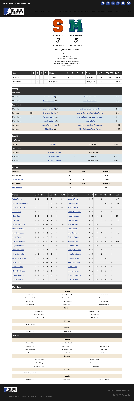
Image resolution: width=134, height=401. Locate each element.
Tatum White (98, 113)
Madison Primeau (54, 152)
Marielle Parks (73, 233)
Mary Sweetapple (49, 121)
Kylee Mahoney (97, 117)
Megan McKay (73, 271)
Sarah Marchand (18, 229)
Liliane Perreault (49, 97)
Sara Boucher (83, 109)
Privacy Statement (45, 396)
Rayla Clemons (17, 237)
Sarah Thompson (96, 125)
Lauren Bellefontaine (85, 113)
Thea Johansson (90, 97)
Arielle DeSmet (17, 180)
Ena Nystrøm (17, 188)
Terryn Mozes (17, 267)
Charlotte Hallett (49, 113)
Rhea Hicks (49, 129)
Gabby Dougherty (19, 258)
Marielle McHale (18, 241)
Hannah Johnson (18, 271)
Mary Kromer (73, 224)
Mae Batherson (83, 125)
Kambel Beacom (18, 275)
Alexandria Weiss (74, 275)
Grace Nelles (72, 229)
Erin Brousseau (18, 233)
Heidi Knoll (16, 216)
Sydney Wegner (74, 237)
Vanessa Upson (48, 101)
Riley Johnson (73, 245)
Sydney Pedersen (83, 117)
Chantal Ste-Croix (89, 101)
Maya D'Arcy (17, 262)
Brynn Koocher (18, 245)
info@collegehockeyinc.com (18, 3)
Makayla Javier (89, 121)
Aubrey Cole (72, 267)
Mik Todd (15, 220)
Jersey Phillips (73, 241)
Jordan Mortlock (95, 109)
